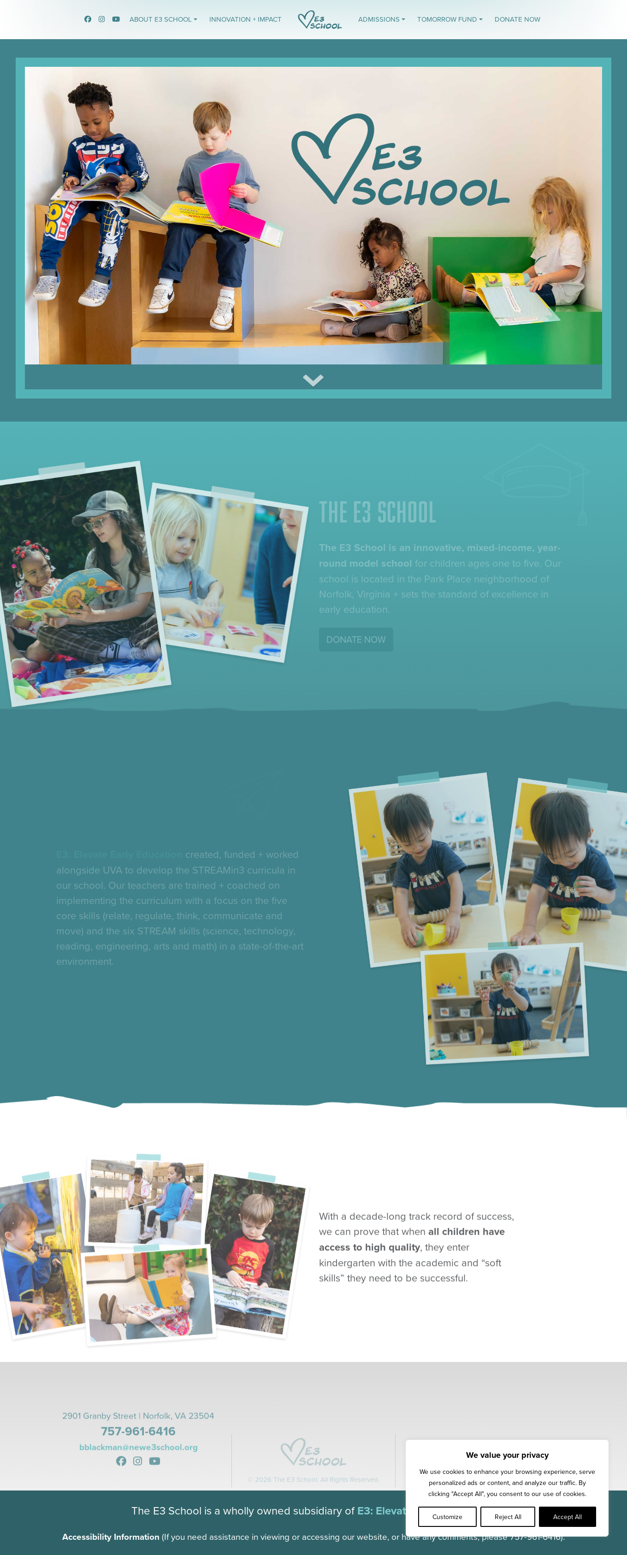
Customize (447, 1516)
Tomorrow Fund (447, 19)
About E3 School (161, 19)
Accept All (567, 1516)
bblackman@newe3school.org (138, 1479)
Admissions (379, 19)
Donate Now (517, 19)
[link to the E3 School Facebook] (88, 20)
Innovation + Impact (245, 19)
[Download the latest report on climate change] (313, 389)
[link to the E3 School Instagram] (101, 20)
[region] (507, 1488)
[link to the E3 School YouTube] (116, 20)
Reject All (508, 1516)
